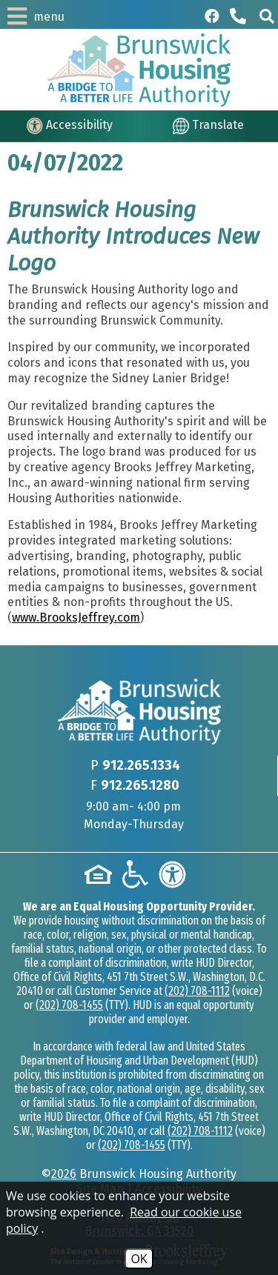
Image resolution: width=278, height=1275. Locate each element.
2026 (63, 1174)
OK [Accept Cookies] (138, 1259)
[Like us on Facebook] (212, 16)
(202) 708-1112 (197, 991)
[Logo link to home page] (139, 70)
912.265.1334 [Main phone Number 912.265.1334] (141, 765)
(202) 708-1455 (69, 1005)
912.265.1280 (140, 785)
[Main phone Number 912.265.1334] (239, 16)
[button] (266, 16)
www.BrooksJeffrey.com (76, 617)
